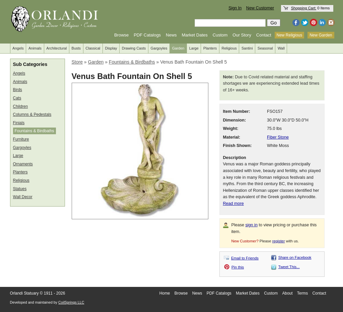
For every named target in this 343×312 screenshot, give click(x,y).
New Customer (260, 8)
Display (111, 48)
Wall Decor (22, 196)
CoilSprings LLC (71, 302)
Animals (35, 48)
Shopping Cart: (304, 8)
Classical (92, 48)
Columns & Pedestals (32, 114)
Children (20, 106)
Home (164, 293)
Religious (229, 48)
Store (77, 62)
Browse (121, 34)
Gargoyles (158, 48)
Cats (17, 98)
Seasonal (265, 48)
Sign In (235, 8)
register (278, 241)
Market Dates (194, 34)
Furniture (21, 139)
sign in (252, 225)
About (287, 293)
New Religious (289, 35)
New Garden (321, 35)
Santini (247, 48)
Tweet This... (289, 267)
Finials (19, 123)
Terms (302, 293)
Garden (178, 48)
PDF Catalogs (147, 34)
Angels (18, 48)
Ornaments (23, 164)
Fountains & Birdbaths (34, 131)
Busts (76, 48)
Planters (210, 48)
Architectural (56, 48)
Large (194, 48)
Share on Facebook (295, 257)
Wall (281, 48)
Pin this (237, 267)
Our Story (241, 34)
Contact (263, 34)
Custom (220, 34)
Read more (233, 203)
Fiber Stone (278, 137)
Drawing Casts (134, 48)
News (171, 34)
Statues (20, 188)
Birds (17, 89)
